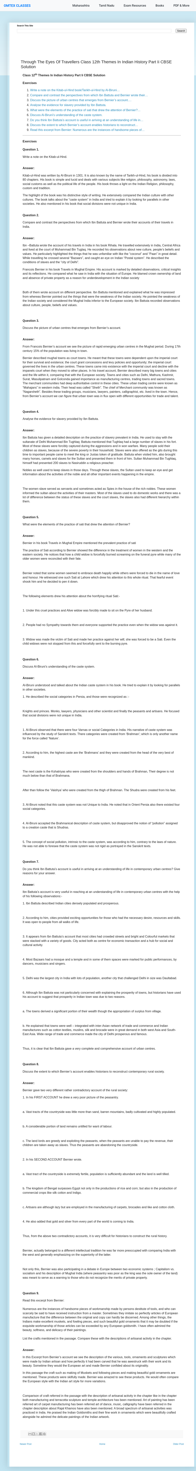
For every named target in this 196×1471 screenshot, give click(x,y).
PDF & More (181, 5)
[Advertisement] (102, 42)
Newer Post (25, 1444)
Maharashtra (81, 5)
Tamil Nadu (106, 5)
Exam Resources (135, 5)
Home (102, 1444)
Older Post (178, 1444)
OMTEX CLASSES (17, 6)
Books (159, 5)
